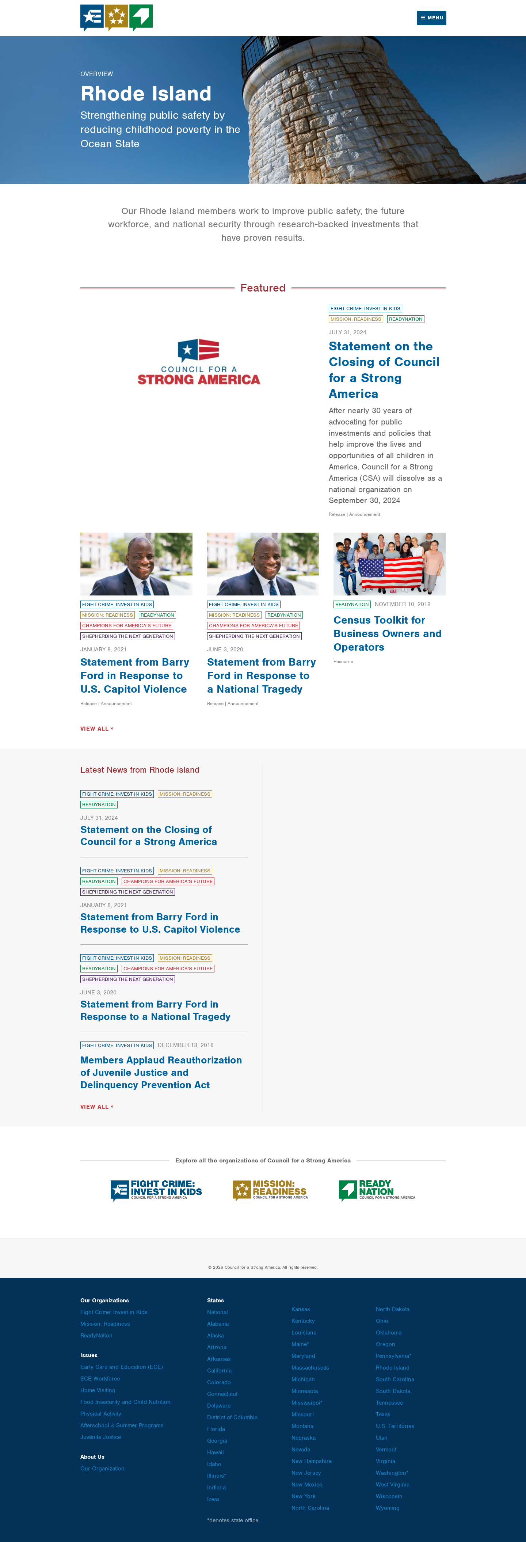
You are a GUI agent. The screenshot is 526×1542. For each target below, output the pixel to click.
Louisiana (303, 1331)
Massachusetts (310, 1366)
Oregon (385, 1343)
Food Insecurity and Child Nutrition (125, 1401)
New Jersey (306, 1472)
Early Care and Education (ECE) (121, 1366)
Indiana (216, 1486)
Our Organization (102, 1467)
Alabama (218, 1322)
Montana (302, 1425)
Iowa (213, 1498)
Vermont (386, 1448)
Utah (382, 1436)
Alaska (215, 1334)
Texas (383, 1413)
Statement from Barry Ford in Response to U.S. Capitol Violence (134, 675)
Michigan (303, 1378)
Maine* (300, 1343)
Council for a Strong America (116, 18)
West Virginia (392, 1483)
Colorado (219, 1381)
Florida (216, 1428)
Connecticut (222, 1393)
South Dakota (393, 1390)
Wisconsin (389, 1495)
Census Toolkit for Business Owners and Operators (387, 633)
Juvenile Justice (100, 1436)
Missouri (302, 1413)
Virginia (385, 1460)
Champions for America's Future (126, 625)
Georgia (217, 1439)
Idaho (214, 1463)
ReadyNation (406, 319)
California (219, 1369)
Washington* (392, 1472)
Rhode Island (392, 1366)
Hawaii (215, 1451)
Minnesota (304, 1390)
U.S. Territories (395, 1425)
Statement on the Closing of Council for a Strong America (384, 369)
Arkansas (219, 1358)
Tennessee (389, 1401)
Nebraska (303, 1436)
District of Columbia (232, 1416)
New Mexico (307, 1483)
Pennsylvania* (393, 1355)
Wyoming (388, 1507)
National (217, 1311)
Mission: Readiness (356, 319)
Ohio (382, 1320)
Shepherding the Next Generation (127, 636)
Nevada (300, 1448)
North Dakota (392, 1308)
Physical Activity (100, 1412)
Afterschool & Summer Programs (121, 1424)
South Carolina (395, 1378)
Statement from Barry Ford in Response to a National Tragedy (261, 675)
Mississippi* (307, 1401)
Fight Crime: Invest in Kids (365, 308)
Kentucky (303, 1320)
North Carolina (310, 1507)
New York (303, 1495)
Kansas (300, 1308)
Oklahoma (388, 1331)
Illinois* (216, 1474)
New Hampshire (311, 1460)
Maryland (303, 1355)
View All (94, 728)
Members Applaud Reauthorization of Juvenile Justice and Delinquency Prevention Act (161, 1071)
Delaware (218, 1404)
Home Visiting (97, 1389)
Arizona (216, 1346)
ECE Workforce (100, 1377)
